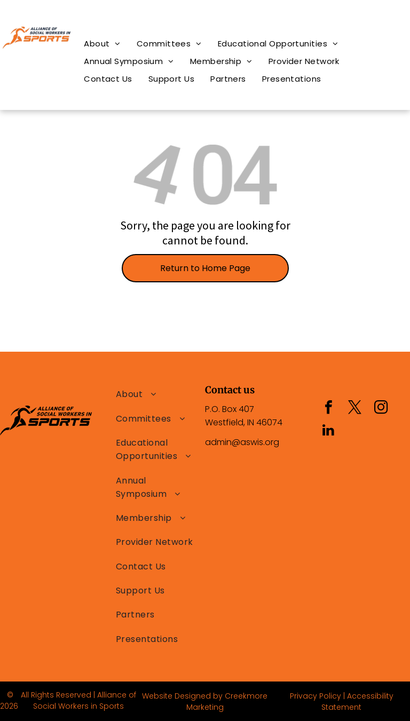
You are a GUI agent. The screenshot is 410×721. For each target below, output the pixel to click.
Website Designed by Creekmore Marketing (204, 701)
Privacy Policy (315, 696)
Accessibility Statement (357, 701)
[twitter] (354, 408)
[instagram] (380, 408)
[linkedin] (328, 431)
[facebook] (328, 408)
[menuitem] (102, 43)
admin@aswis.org (242, 442)
